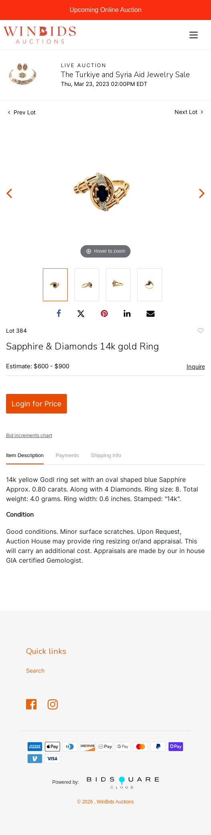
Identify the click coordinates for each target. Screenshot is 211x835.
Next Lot (189, 111)
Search (35, 670)
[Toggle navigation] (193, 35)
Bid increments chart (29, 435)
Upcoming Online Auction (106, 9)
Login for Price (36, 404)
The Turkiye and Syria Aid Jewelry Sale (125, 75)
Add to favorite (200, 332)
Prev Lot (22, 112)
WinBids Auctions (114, 802)
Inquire (196, 367)
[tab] (25, 458)
